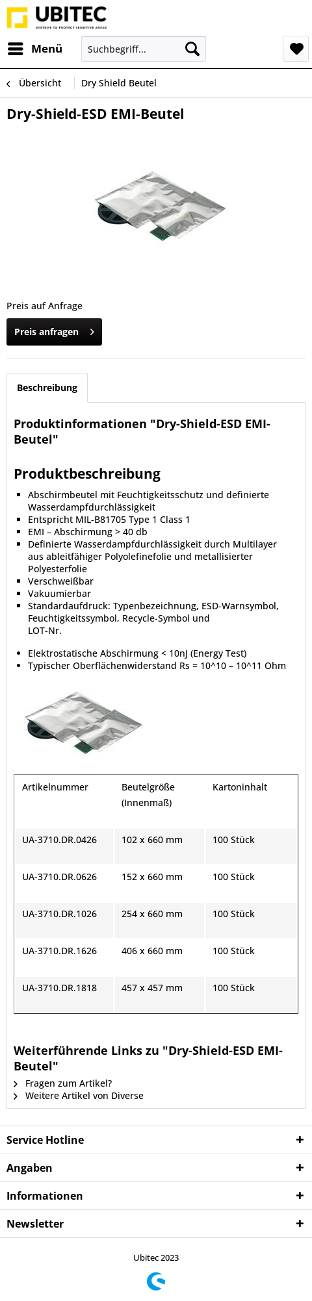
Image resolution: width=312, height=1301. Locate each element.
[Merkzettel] (296, 49)
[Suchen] (192, 49)
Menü (35, 47)
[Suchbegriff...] (143, 49)
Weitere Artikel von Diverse (79, 1095)
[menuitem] (34, 49)
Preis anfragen (54, 330)
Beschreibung (47, 387)
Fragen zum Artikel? (63, 1083)
